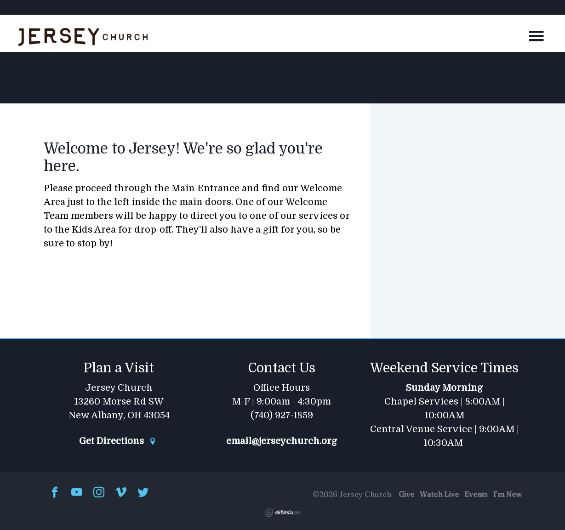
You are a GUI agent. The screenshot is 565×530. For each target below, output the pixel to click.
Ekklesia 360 (282, 512)
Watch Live (439, 494)
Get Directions (117, 441)
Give (406, 494)
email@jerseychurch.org (281, 441)
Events (476, 494)
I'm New (507, 494)
